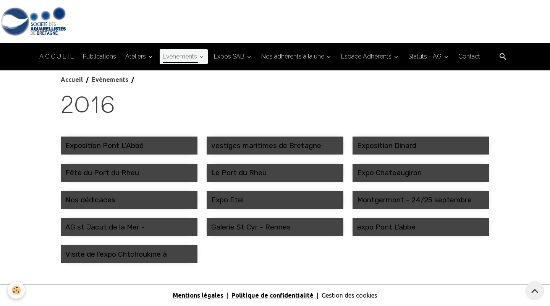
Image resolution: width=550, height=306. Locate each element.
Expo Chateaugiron (389, 172)
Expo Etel (227, 199)
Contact (469, 56)
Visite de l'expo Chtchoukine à (116, 254)
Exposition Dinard (386, 145)
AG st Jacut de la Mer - (105, 227)
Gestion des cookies (349, 295)
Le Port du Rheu (239, 172)
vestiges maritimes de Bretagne (266, 145)
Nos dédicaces (90, 199)
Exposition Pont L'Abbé (104, 145)
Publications (99, 56)
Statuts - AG (425, 56)
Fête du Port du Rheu (102, 172)
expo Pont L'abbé (386, 227)
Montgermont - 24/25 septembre (414, 199)
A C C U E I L (56, 56)
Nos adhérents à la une (293, 56)
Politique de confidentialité (272, 295)
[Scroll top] (534, 290)
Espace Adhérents (367, 56)
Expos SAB (230, 56)
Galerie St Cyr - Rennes (251, 227)
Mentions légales (198, 295)
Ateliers (136, 56)
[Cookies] (16, 290)
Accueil (72, 79)
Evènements (181, 56)
